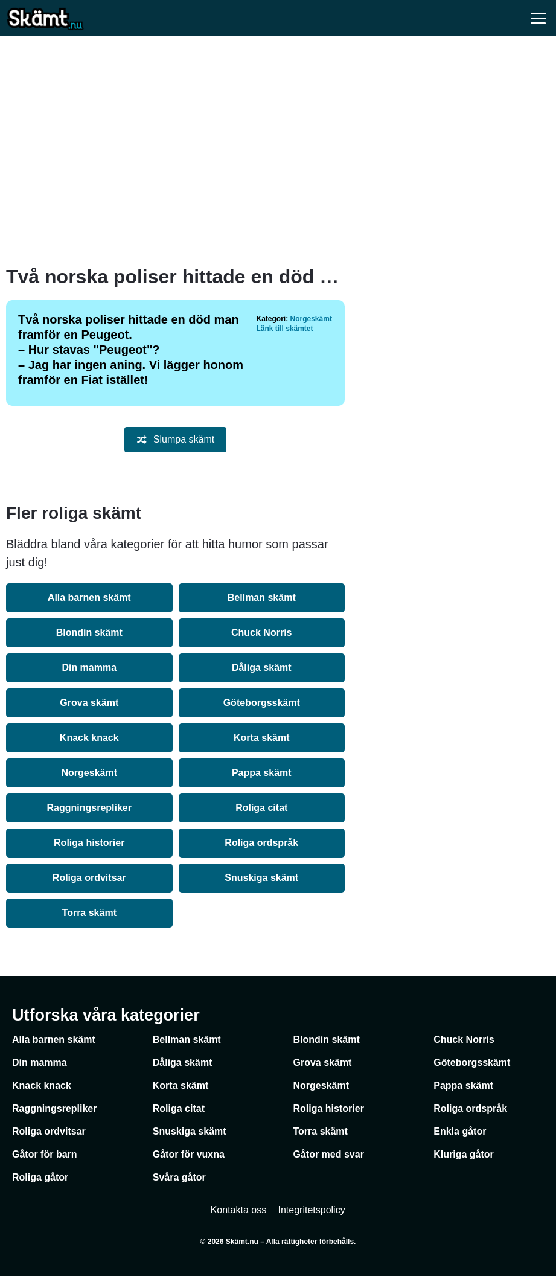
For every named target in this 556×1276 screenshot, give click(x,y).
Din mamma (89, 667)
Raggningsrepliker (89, 808)
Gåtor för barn (44, 1154)
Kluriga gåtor (463, 1154)
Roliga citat (261, 808)
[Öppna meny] (538, 18)
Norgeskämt (311, 319)
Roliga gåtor (40, 1177)
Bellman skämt (262, 597)
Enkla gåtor (459, 1131)
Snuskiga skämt (261, 878)
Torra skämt (89, 913)
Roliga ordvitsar (89, 878)
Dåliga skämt (262, 667)
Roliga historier (89, 843)
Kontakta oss (239, 1210)
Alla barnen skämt (89, 597)
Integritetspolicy (311, 1210)
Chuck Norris (261, 632)
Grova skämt (89, 702)
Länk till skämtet (285, 328)
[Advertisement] (278, 151)
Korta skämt (261, 738)
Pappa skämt (262, 773)
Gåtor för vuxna (189, 1154)
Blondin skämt (89, 632)
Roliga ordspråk (261, 843)
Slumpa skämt (175, 439)
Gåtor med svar (328, 1154)
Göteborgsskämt (261, 702)
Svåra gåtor (179, 1177)
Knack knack (89, 738)
